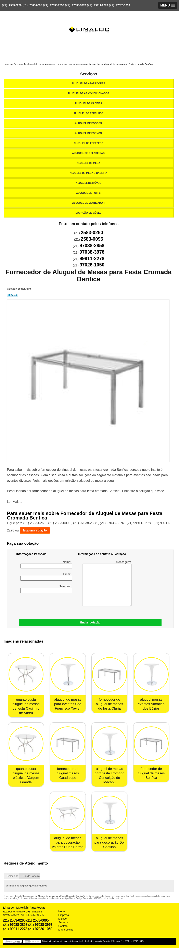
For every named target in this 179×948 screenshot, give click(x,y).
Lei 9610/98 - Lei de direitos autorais (106, 898)
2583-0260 (15, 5)
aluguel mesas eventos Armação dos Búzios (151, 704)
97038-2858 (57, 5)
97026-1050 (123, 5)
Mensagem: (107, 583)
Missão (62, 918)
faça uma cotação (35, 530)
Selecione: (13, 876)
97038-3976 (79, 5)
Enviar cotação (90, 622)
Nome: (46, 564)
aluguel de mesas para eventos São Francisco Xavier (67, 704)
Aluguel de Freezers (89, 143)
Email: (46, 576)
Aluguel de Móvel (89, 183)
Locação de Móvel (89, 212)
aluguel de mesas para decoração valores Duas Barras (67, 842)
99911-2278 (101, 5)
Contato (63, 925)
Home (61, 911)
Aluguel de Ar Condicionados (89, 93)
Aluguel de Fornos (89, 133)
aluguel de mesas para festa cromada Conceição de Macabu (109, 775)
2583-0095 (35, 5)
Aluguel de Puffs (88, 193)
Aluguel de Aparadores (89, 83)
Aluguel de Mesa (89, 163)
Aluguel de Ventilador (88, 202)
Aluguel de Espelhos (89, 113)
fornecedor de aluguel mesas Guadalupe (68, 773)
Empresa (63, 915)
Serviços (88, 74)
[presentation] (42, 605)
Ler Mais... (14, 501)
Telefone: (46, 589)
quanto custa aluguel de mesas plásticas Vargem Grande (25, 775)
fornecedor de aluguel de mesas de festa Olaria (109, 704)
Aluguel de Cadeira (89, 103)
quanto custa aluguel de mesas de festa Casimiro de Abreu (25, 706)
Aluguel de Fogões (89, 123)
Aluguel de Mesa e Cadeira (89, 173)
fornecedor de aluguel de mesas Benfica (151, 773)
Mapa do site (65, 929)
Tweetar (12, 295)
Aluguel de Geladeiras (88, 153)
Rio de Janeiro (31, 876)
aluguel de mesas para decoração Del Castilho (109, 842)
